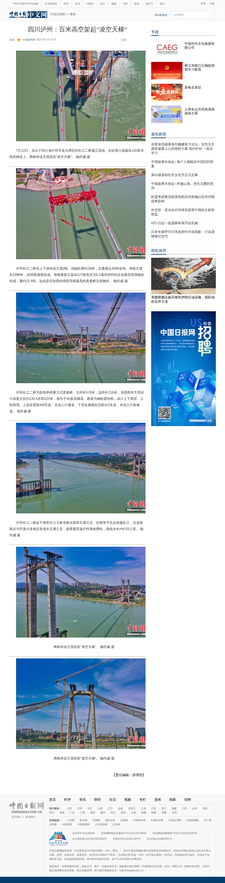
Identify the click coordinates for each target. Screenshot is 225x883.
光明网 (53, 824)
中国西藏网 (192, 820)
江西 (184, 808)
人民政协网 (101, 824)
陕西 (153, 812)
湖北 (51, 812)
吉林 (120, 808)
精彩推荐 (158, 251)
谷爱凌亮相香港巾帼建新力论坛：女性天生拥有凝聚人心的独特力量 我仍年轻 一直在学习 (183, 149)
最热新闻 (158, 134)
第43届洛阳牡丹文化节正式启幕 (174, 175)
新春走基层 (193, 87)
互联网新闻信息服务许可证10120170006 (123, 833)
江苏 (153, 808)
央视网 (124, 820)
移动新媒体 (161, 15)
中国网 (96, 820)
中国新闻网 (29, 39)
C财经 (90, 3)
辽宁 (110, 808)
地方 (162, 3)
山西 (100, 808)
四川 (113, 812)
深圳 (174, 812)
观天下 (149, 3)
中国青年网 (139, 820)
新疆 (164, 812)
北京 (69, 808)
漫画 (157, 799)
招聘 (187, 799)
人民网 (70, 820)
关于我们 (16, 816)
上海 (143, 808)
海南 (92, 812)
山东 (194, 808)
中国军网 (67, 824)
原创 (136, 3)
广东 (72, 812)
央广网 (207, 820)
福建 (174, 808)
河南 (204, 808)
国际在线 (110, 820)
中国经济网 (157, 820)
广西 (82, 812)
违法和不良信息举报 (83, 833)
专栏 (125, 3)
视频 (113, 3)
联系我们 (30, 816)
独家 (172, 799)
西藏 (143, 812)
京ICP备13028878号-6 (159, 838)
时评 (66, 3)
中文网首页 (51, 3)
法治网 (116, 824)
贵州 (123, 812)
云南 (133, 812)
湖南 (61, 812)
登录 (203, 3)
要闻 (73, 14)
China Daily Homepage (25, 3)
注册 (211, 3)
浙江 (163, 808)
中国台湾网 (174, 820)
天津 (79, 808)
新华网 (83, 820)
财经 (97, 799)
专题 (155, 32)
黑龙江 (132, 808)
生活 (102, 3)
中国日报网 (57, 14)
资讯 (77, 3)
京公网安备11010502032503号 (89, 838)
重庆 (102, 812)
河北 (89, 808)
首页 (52, 799)
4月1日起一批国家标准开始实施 (174, 223)
